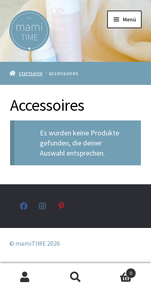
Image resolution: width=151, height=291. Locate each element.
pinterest (62, 206)
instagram (43, 206)
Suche (75, 277)
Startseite (31, 73)
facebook (23, 206)
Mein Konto (25, 277)
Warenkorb (118, 271)
